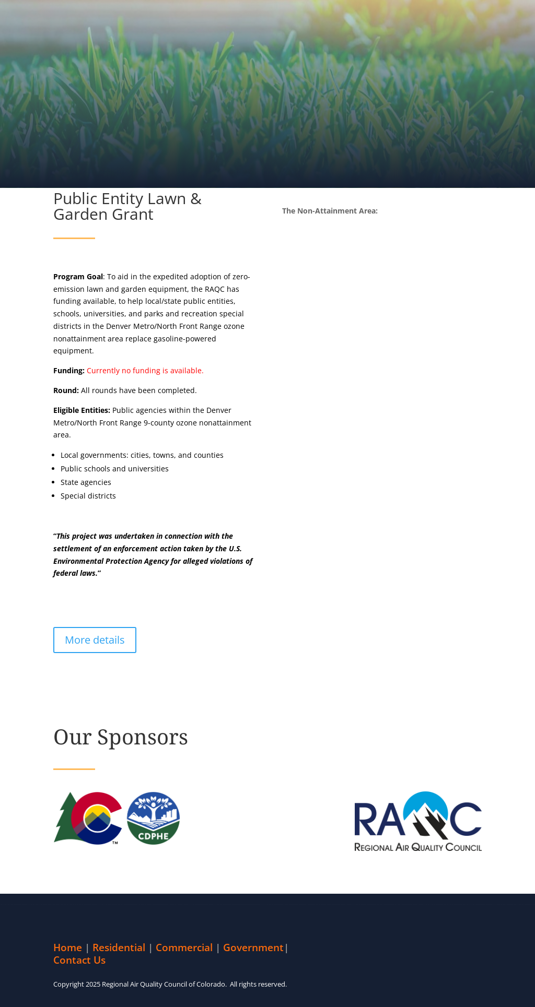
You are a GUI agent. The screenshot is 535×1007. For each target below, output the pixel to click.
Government (253, 947)
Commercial (184, 947)
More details (95, 640)
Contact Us (79, 960)
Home (67, 947)
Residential (118, 947)
